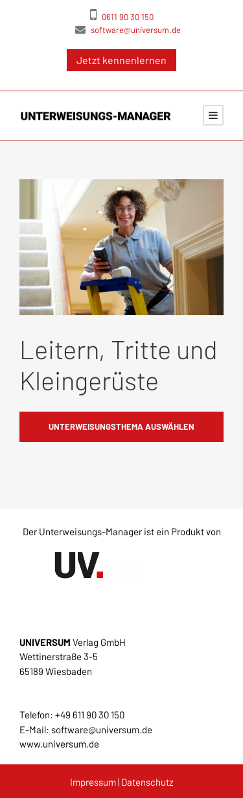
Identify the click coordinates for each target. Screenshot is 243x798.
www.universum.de (59, 743)
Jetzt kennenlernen (121, 60)
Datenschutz (147, 782)
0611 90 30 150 (122, 14)
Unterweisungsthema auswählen (121, 426)
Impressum (93, 782)
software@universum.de (128, 29)
